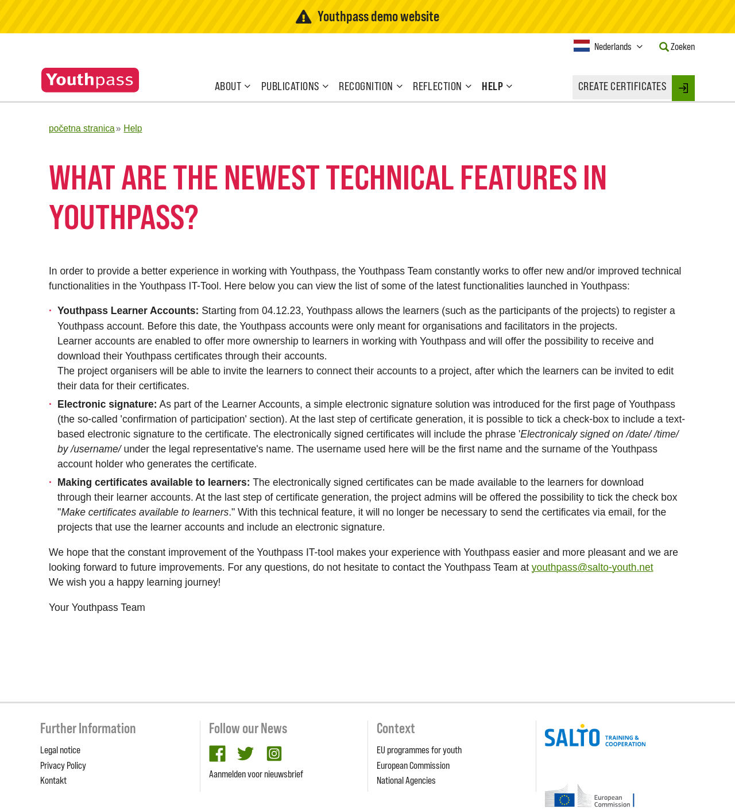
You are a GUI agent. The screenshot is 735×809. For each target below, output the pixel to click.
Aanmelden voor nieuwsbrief (256, 774)
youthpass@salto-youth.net (592, 567)
